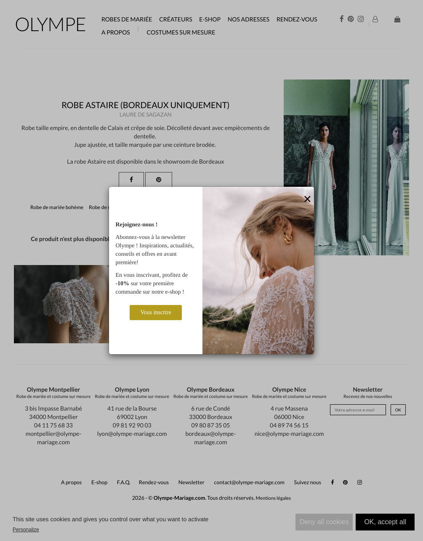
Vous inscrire (155, 312)
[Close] (307, 199)
